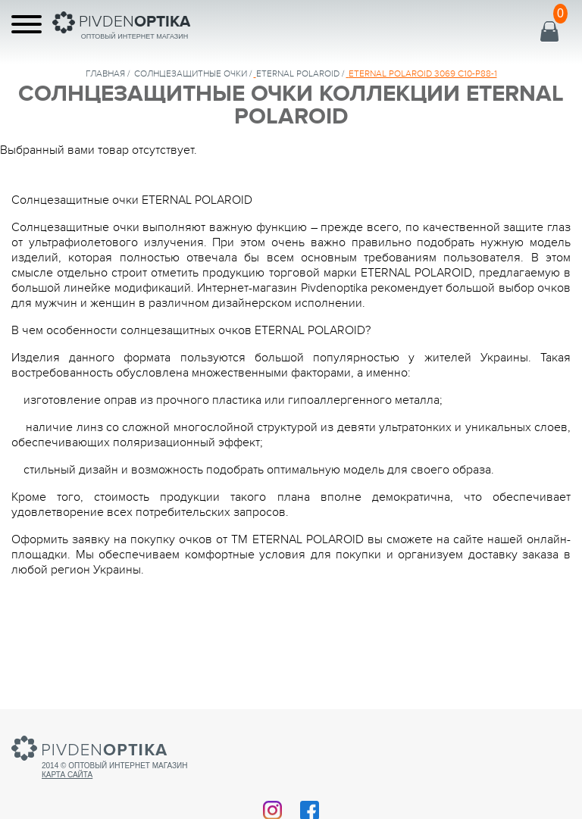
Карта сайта (67, 775)
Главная (105, 73)
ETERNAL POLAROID (298, 73)
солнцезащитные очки (190, 73)
